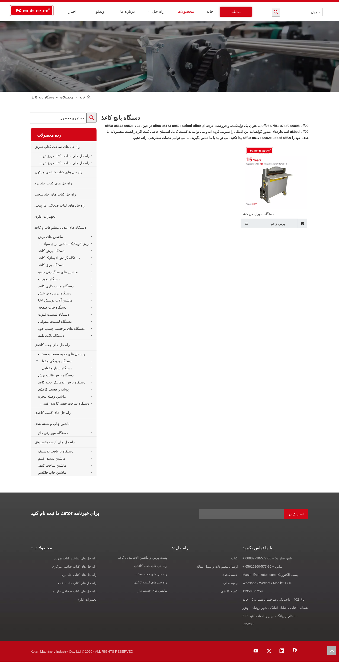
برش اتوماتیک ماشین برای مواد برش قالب (62, 244)
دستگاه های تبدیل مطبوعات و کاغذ (60, 227)
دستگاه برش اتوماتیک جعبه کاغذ (61, 382)
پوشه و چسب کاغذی (53, 389)
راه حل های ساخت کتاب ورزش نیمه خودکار (62, 163)
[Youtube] (256, 651)
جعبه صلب (230, 583)
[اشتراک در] (296, 514)
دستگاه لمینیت (49, 279)
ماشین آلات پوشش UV (55, 300)
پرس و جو (263, 223)
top (331, 650)
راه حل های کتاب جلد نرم (53, 183)
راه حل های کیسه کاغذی (52, 413)
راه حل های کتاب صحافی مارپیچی (59, 205)
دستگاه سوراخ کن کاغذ (258, 214)
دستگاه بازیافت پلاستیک (55, 451)
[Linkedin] (282, 651)
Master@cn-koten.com (259, 575)
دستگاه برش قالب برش (56, 375)
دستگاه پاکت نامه (51, 336)
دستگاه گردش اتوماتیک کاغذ (59, 258)
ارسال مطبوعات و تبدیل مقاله (217, 566)
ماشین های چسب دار (152, 590)
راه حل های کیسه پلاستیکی (54, 442)
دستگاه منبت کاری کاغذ (56, 286)
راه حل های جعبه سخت (150, 574)
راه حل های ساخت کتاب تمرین (57, 147)
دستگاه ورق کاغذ (51, 265)
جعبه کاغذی (230, 575)
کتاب (234, 558)
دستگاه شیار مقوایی (57, 368)
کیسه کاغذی (229, 591)
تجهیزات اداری (45, 216)
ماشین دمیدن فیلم (51, 458)
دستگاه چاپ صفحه (52, 307)
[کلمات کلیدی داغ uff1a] (276, 12)
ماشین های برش (50, 237)
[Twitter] (269, 651)
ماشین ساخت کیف (52, 465)
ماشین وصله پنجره (52, 396)
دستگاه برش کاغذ (51, 251)
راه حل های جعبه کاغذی (52, 345)
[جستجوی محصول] (58, 118)
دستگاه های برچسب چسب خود (61, 328)
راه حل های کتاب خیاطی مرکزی (58, 172)
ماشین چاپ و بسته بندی (52, 424)
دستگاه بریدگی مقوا (57, 361)
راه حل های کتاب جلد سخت (77, 583)
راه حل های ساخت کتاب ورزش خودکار (62, 156)
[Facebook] (295, 651)
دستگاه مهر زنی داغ (53, 433)
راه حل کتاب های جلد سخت (55, 194)
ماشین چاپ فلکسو (52, 472)
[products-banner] (169, 56)
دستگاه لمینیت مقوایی (55, 321)
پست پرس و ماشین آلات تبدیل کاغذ (142, 557)
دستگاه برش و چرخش (54, 293)
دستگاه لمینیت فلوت (53, 314)
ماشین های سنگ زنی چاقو (58, 272)
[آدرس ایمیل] (253, 514)
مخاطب (235, 12)
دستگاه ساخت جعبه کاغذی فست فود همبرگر (62, 403)
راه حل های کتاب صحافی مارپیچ (74, 591)
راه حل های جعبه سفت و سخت (61, 354)
